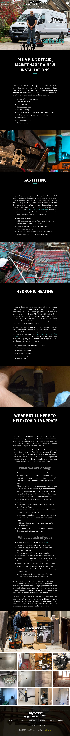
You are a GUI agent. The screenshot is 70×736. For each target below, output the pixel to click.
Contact (42, 725)
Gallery (51, 721)
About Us (32, 725)
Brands (60, 721)
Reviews (42, 721)
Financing (31, 721)
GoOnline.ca (46, 730)
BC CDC (46, 542)
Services (21, 721)
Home (12, 720)
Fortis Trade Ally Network (37, 210)
